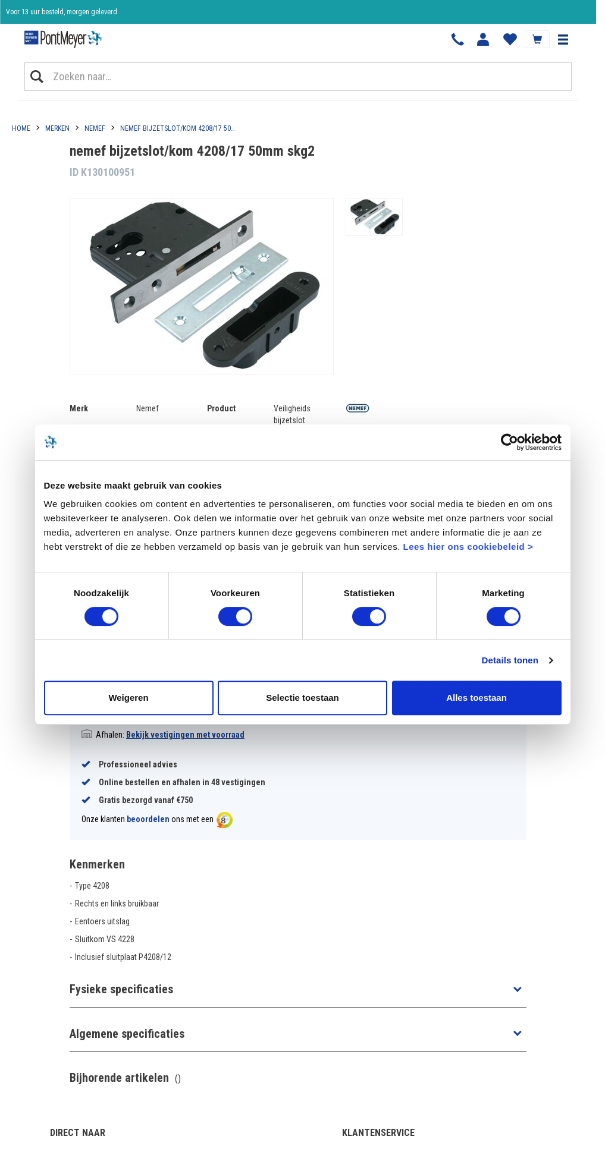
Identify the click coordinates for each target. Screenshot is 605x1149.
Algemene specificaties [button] (127, 1034)
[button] (563, 39)
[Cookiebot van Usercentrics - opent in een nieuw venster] (509, 442)
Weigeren (128, 697)
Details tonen (510, 660)
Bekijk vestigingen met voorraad (185, 734)
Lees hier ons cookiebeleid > (468, 547)
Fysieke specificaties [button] (121, 989)
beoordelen (148, 819)
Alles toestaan (476, 697)
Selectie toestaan (302, 697)
